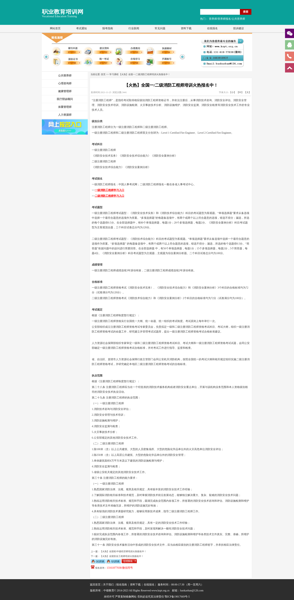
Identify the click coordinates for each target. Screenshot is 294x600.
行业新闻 (133, 28)
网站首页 (55, 28)
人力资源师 (64, 114)
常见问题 (160, 28)
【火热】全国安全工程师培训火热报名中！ (122, 556)
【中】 (240, 92)
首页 (103, 74)
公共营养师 (64, 75)
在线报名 (212, 28)
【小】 (232, 92)
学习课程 (114, 74)
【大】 (247, 92)
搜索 (245, 11)
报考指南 (107, 28)
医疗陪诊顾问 (65, 99)
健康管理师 (64, 91)
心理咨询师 (64, 83)
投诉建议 (238, 28)
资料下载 (186, 28)
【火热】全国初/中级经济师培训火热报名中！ (123, 551)
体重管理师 (64, 107)
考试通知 (81, 28)
